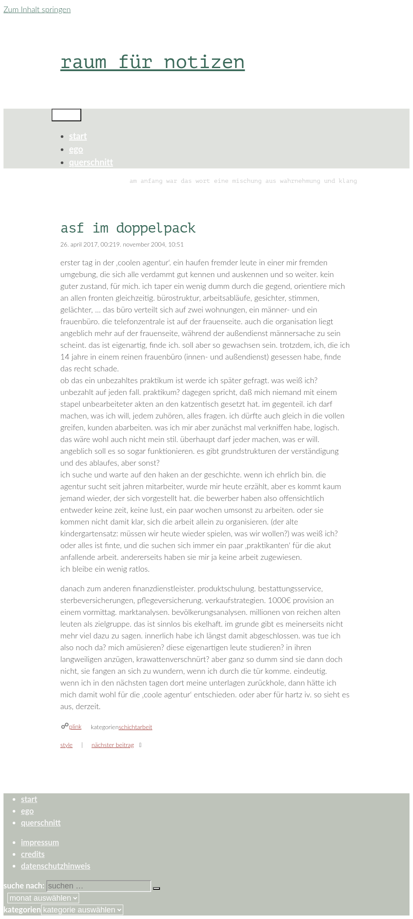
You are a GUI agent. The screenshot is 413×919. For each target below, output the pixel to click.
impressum (40, 842)
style (66, 744)
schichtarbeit (135, 726)
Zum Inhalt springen (37, 9)
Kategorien (22, 909)
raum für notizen (152, 61)
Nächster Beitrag (113, 744)
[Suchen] (156, 888)
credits (33, 854)
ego (76, 149)
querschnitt (91, 162)
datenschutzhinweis (55, 866)
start (78, 135)
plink (75, 726)
